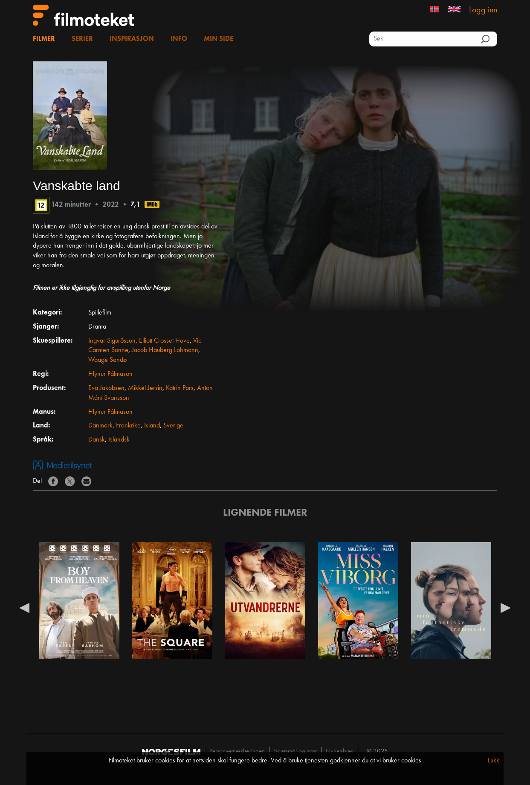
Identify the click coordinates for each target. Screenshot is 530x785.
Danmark (100, 425)
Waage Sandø (107, 360)
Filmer (44, 39)
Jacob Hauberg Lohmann (165, 350)
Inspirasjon (132, 39)
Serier (82, 39)
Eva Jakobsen (106, 388)
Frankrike (128, 425)
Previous (24, 607)
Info (179, 39)
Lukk (493, 760)
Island (152, 425)
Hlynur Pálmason (110, 374)
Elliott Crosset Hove (164, 341)
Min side (218, 39)
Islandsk (119, 439)
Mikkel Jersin (145, 388)
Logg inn (483, 10)
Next (505, 607)
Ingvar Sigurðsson (112, 341)
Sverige (173, 425)
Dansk (96, 439)
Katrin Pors (180, 388)
